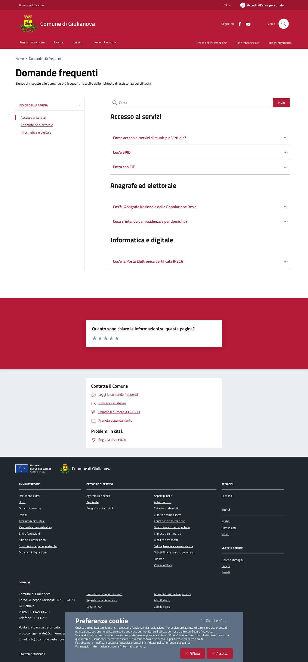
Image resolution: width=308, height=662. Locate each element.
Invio (281, 102)
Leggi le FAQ (94, 606)
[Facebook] (238, 23)
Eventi (226, 572)
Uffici (22, 502)
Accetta (222, 653)
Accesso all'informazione (211, 42)
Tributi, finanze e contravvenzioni (174, 552)
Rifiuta (195, 653)
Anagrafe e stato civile (100, 508)
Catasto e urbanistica (167, 508)
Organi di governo (30, 508)
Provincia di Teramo (31, 5)
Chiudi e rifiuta (217, 620)
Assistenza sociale (247, 42)
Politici (23, 514)
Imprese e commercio (167, 533)
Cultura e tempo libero (167, 514)
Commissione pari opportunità (38, 546)
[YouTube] (246, 23)
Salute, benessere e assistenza (173, 546)
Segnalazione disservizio (101, 600)
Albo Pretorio (162, 600)
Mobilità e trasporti (166, 539)
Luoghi (226, 566)
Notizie (226, 521)
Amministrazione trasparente (172, 594)
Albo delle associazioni (32, 539)
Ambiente (92, 502)
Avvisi (225, 534)
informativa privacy (133, 646)
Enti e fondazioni (29, 533)
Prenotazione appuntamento (104, 594)
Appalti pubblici (163, 495)
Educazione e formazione (169, 521)
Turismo (159, 558)
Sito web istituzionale (32, 654)
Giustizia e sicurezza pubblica (172, 527)
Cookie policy (162, 606)
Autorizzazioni (162, 502)
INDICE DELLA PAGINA (50, 105)
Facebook (227, 495)
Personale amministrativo (35, 527)
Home (19, 58)
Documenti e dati (29, 495)
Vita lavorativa (163, 565)
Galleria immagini (232, 560)
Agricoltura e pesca (98, 495)
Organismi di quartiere (33, 552)
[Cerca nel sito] (283, 24)
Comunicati (229, 527)
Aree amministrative (32, 521)
